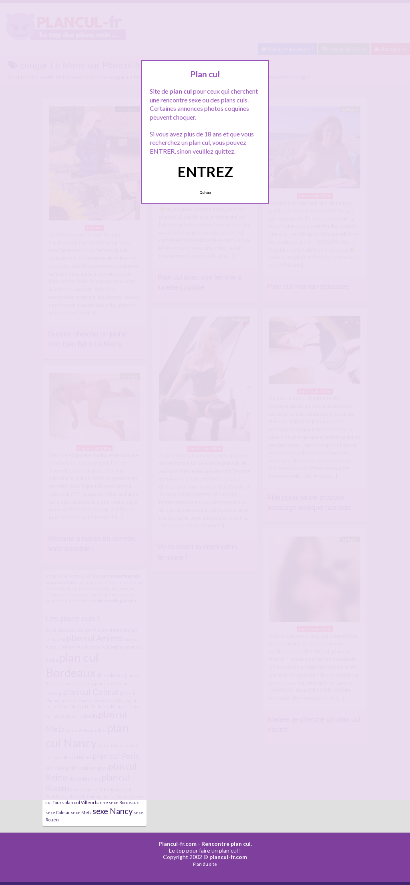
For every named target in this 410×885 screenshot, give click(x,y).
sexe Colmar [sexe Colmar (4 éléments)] (58, 812)
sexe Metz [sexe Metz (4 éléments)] (81, 812)
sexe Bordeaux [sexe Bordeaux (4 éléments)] (124, 802)
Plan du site (205, 864)
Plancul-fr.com (178, 843)
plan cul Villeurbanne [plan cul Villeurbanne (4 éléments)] (86, 802)
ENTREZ (205, 171)
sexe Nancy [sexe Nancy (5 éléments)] (112, 811)
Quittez (205, 192)
